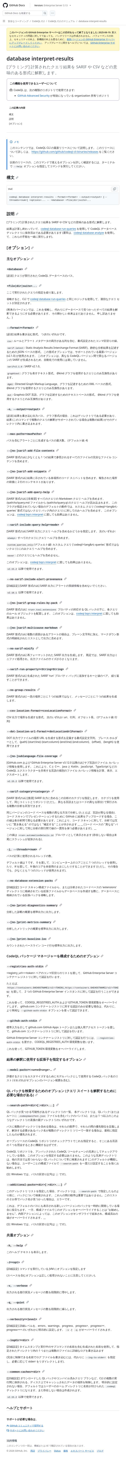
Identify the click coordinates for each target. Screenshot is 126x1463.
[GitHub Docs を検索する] (22, 13)
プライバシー (44, 1450)
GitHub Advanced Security (34, 95)
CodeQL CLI (38, 21)
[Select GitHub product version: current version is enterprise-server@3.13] (52, 5)
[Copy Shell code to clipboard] (114, 189)
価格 (65, 1450)
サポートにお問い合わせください (25, 1430)
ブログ (100, 1450)
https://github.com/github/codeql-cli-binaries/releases (65, 152)
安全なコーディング (18, 21)
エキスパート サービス (82, 1450)
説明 (12, 213)
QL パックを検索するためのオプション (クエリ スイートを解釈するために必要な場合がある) (61, 1093)
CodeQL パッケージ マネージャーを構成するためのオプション (55, 956)
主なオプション (20, 259)
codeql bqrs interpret (30, 514)
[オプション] (20, 247)
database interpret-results (93, 21)
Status (57, 1450)
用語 (32, 1450)
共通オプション (20, 1235)
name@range (39, 1069)
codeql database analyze (89, 233)
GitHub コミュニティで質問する (25, 1425)
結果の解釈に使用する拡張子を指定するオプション (46, 1059)
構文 (12, 177)
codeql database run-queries (58, 229)
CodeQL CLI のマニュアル (61, 21)
